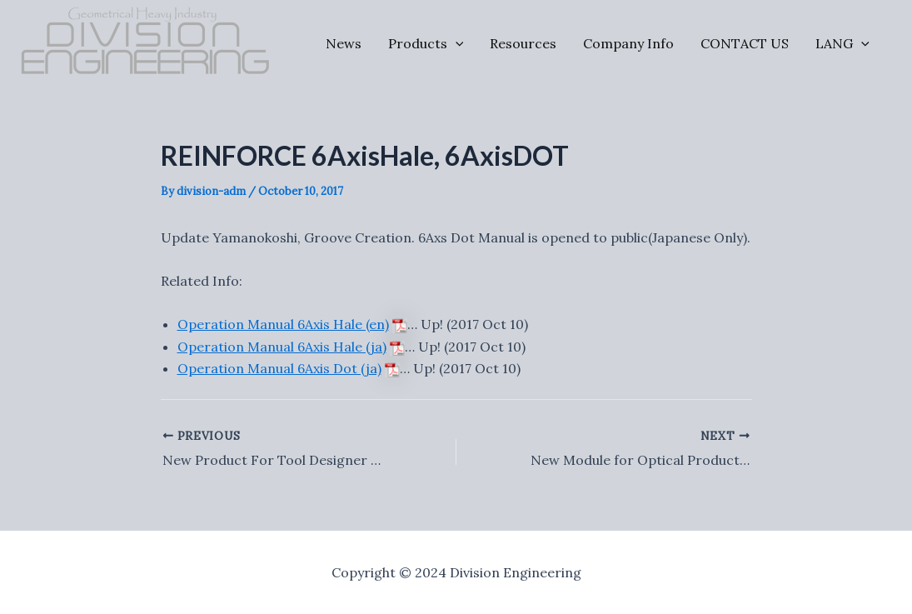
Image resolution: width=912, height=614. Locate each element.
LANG (842, 43)
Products (426, 43)
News (343, 43)
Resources (523, 43)
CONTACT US (744, 43)
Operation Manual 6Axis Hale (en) (283, 324)
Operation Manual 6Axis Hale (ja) (281, 346)
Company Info (628, 43)
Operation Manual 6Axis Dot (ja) (279, 368)
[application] (455, 43)
